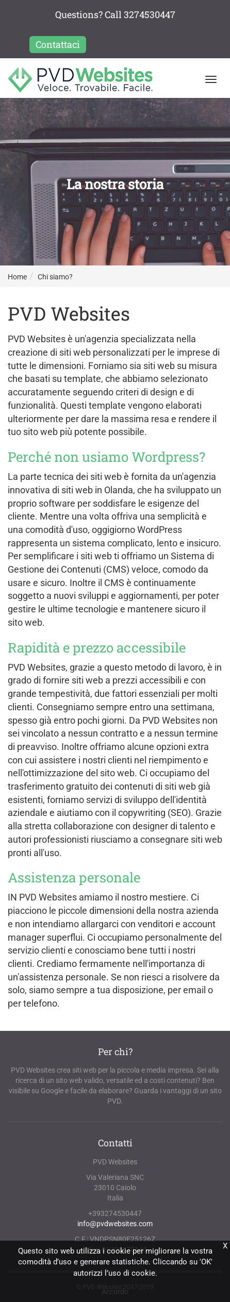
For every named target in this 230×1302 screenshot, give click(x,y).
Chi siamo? (55, 277)
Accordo (115, 1292)
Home (17, 277)
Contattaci (58, 44)
